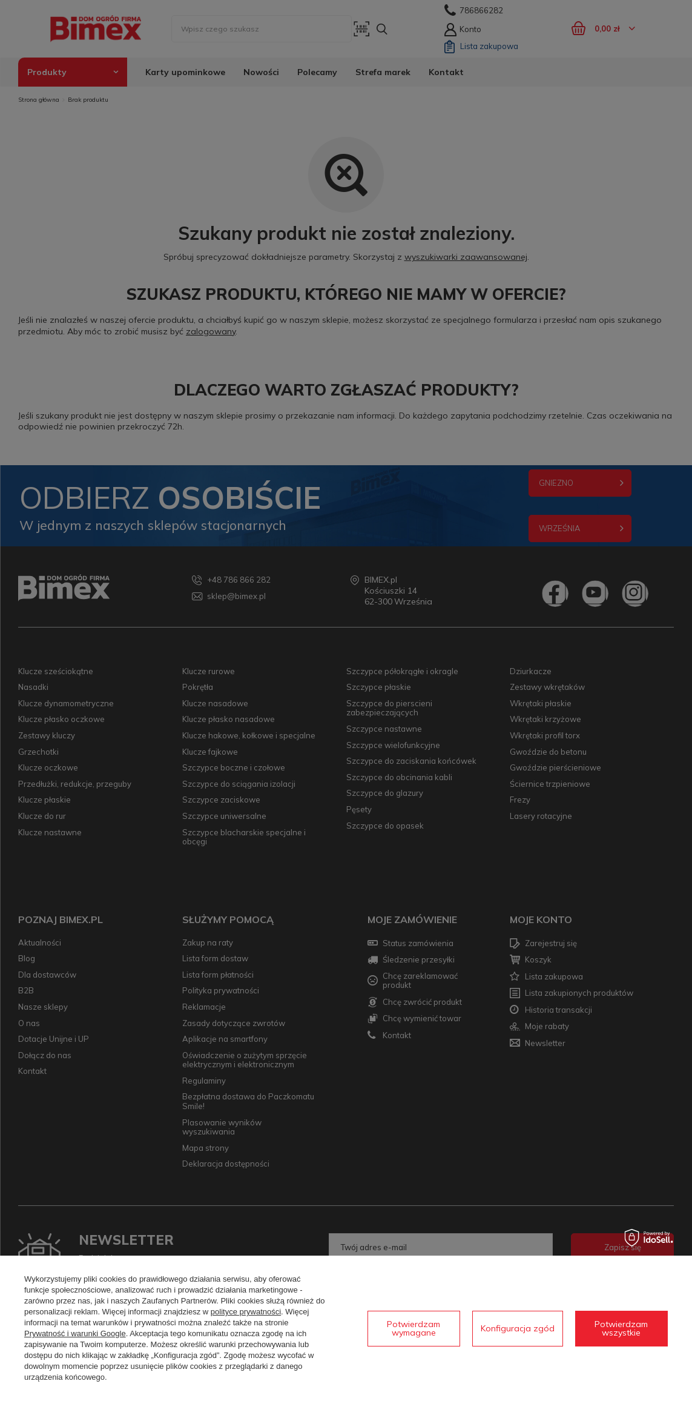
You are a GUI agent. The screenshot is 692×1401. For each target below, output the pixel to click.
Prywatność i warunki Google (75, 1333)
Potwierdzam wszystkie (621, 1328)
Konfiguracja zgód (518, 1328)
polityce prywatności (246, 1311)
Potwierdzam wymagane (413, 1328)
